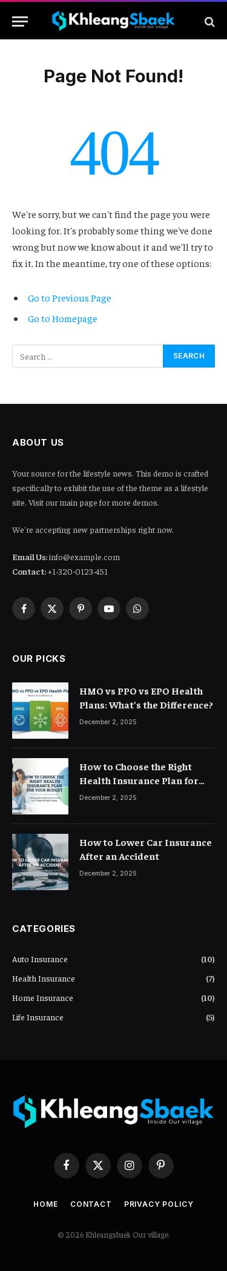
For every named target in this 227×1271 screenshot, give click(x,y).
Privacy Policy (159, 1204)
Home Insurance (42, 997)
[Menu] (20, 21)
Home (45, 1204)
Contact (91, 1204)
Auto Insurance (40, 958)
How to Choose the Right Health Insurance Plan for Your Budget (139, 780)
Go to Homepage (62, 318)
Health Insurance (43, 977)
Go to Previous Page (69, 297)
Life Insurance (38, 1016)
